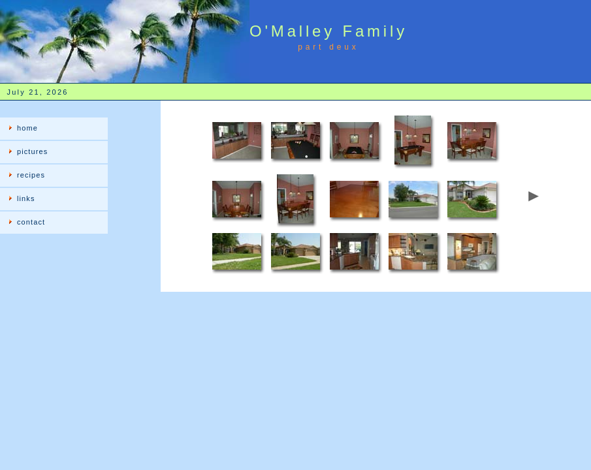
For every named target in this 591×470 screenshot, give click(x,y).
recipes (31, 175)
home (27, 128)
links (26, 198)
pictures (32, 151)
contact (31, 222)
